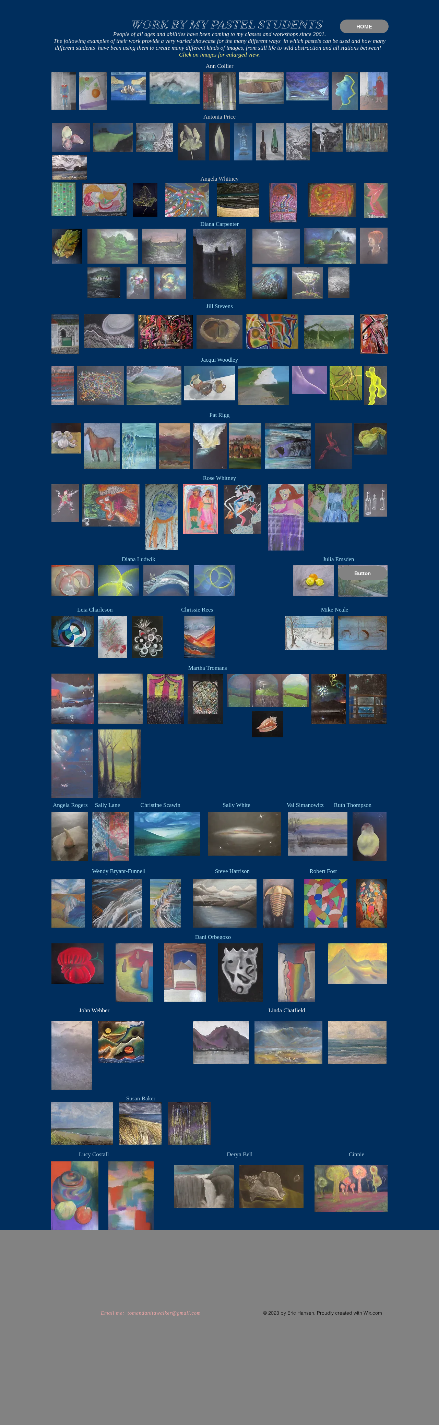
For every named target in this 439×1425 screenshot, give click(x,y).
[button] (362, 573)
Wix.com (373, 1313)
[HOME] (364, 26)
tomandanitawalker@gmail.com (164, 1313)
